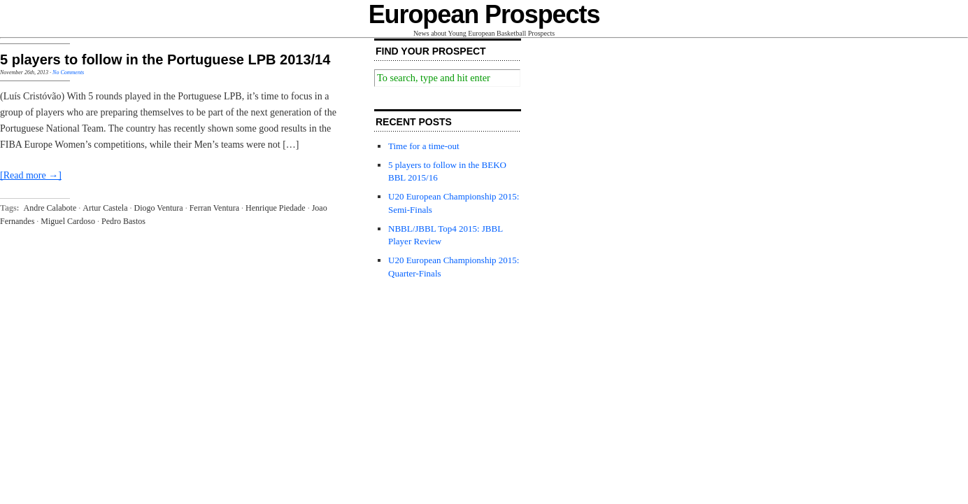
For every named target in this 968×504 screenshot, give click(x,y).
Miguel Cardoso (68, 221)
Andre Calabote (50, 208)
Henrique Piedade (275, 208)
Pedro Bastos (123, 221)
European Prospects (484, 14)
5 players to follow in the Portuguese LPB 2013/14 (165, 59)
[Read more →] (31, 175)
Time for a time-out (424, 146)
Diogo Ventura (158, 208)
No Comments (68, 72)
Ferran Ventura (214, 208)
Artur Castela (105, 208)
